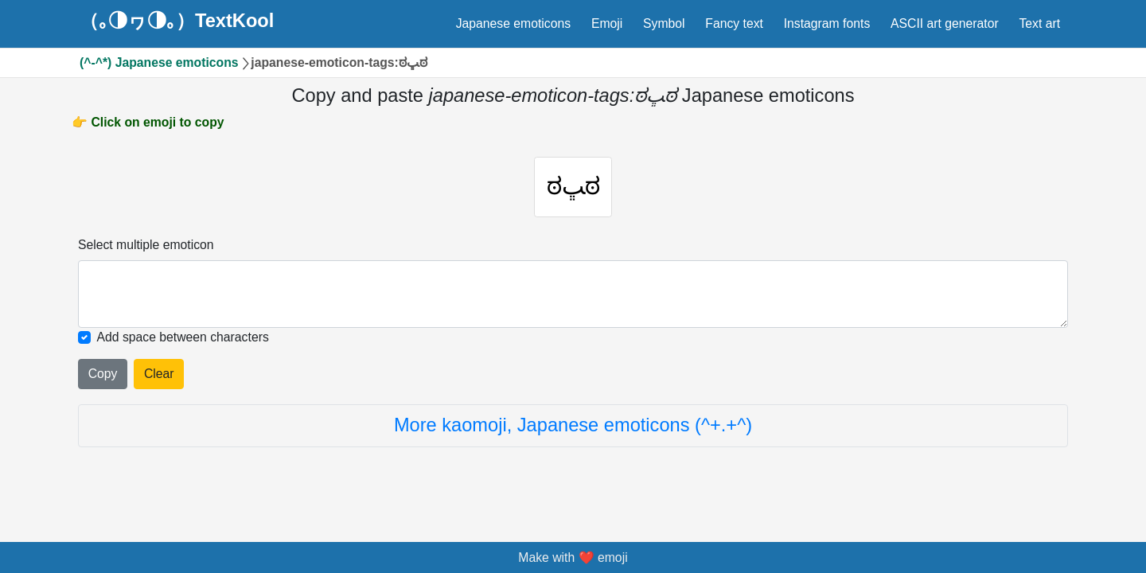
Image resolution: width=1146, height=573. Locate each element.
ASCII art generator (945, 23)
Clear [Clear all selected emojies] (159, 378)
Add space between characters (183, 342)
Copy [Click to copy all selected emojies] (103, 378)
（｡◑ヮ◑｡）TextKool (177, 21)
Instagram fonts (827, 23)
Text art (1039, 23)
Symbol (664, 23)
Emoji (606, 23)
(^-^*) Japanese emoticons (159, 62)
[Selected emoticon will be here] (573, 299)
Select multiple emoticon (146, 249)
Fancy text (734, 23)
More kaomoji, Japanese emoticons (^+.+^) (573, 429)
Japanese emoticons (513, 23)
